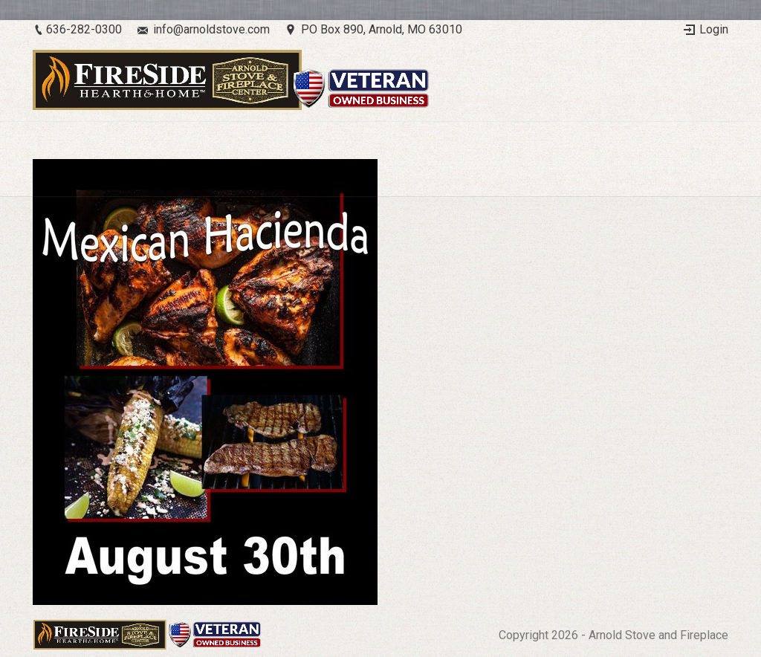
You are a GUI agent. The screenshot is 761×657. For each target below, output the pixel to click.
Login (713, 29)
